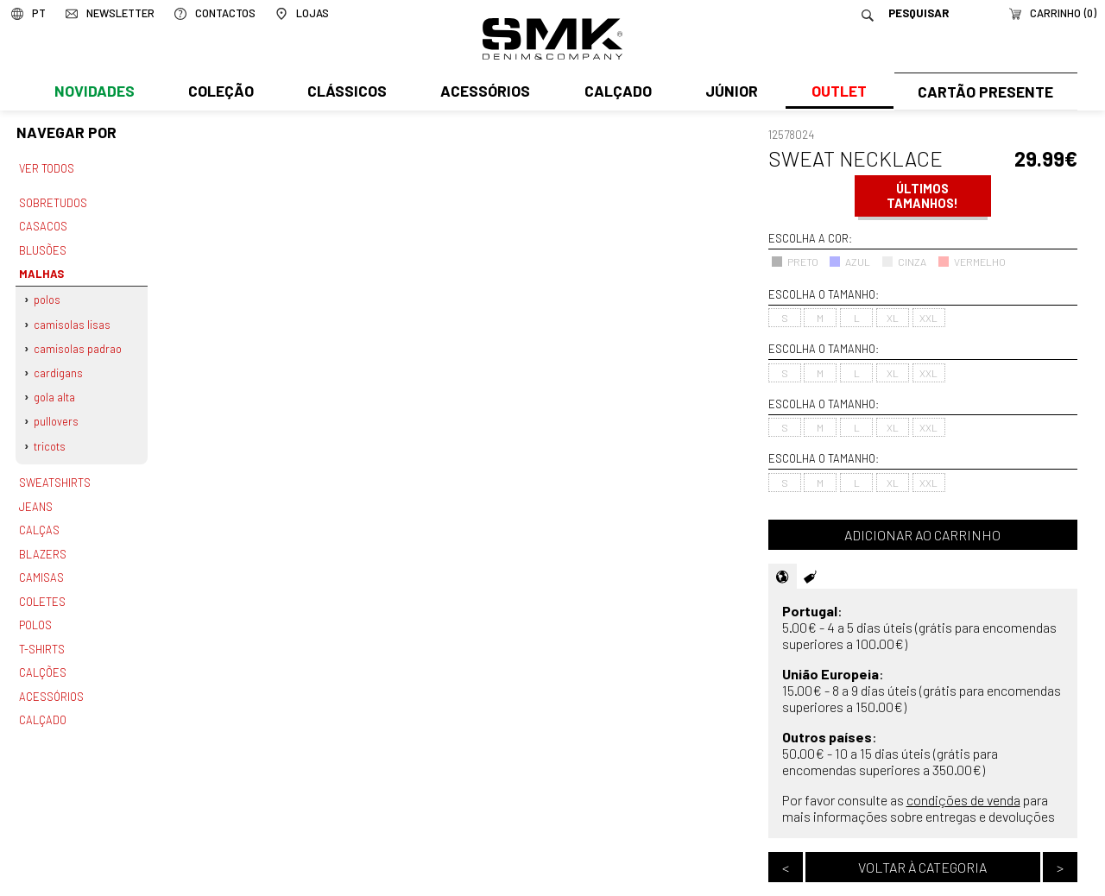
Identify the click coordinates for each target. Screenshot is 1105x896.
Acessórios (483, 92)
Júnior (728, 92)
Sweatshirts (54, 474)
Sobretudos (53, 202)
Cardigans (59, 366)
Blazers (42, 542)
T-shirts (42, 634)
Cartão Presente (983, 92)
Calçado (614, 92)
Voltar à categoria (922, 867)
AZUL (849, 262)
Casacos (42, 224)
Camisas (40, 565)
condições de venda (963, 800)
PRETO (794, 262)
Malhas (39, 270)
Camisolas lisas (73, 319)
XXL (928, 318)
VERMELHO (972, 262)
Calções (42, 657)
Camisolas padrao (79, 343)
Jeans (35, 496)
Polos (48, 295)
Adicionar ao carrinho (922, 535)
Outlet (834, 92)
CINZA (903, 262)
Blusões (42, 248)
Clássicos (345, 92)
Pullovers (57, 413)
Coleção (220, 92)
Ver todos (46, 168)
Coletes (42, 589)
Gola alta (55, 390)
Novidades (94, 92)
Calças (38, 520)
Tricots (50, 438)
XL (893, 318)
